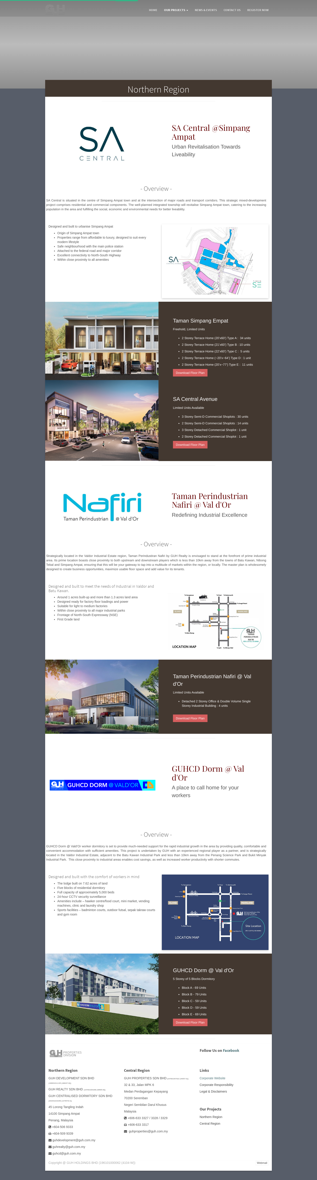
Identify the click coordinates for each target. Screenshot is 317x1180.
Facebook (231, 1050)
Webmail (262, 1163)
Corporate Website (212, 1078)
